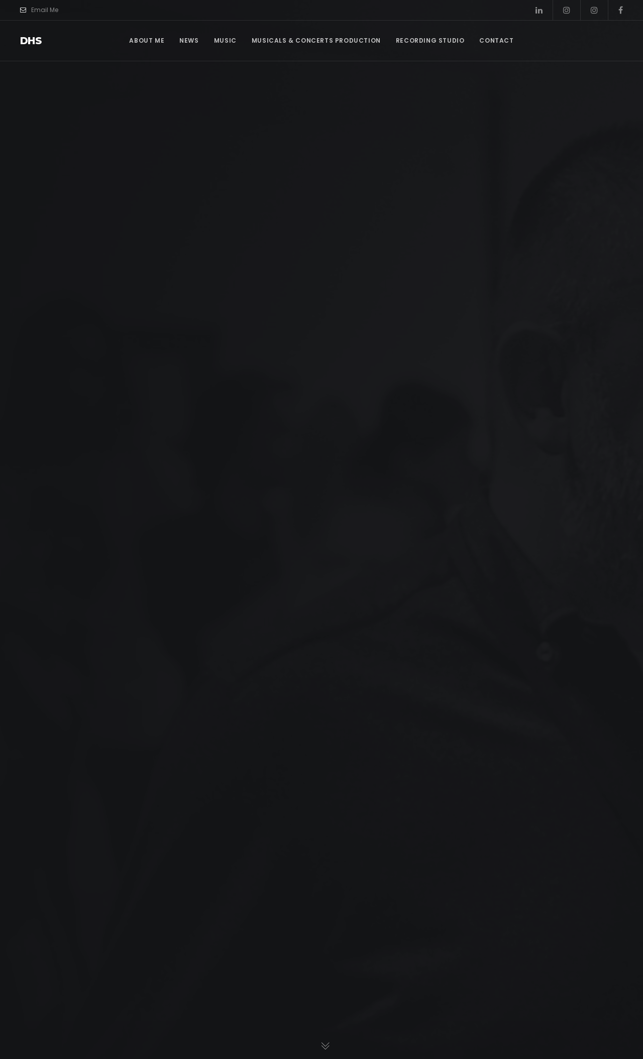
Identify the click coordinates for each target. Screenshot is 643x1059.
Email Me (39, 10)
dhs (30, 41)
